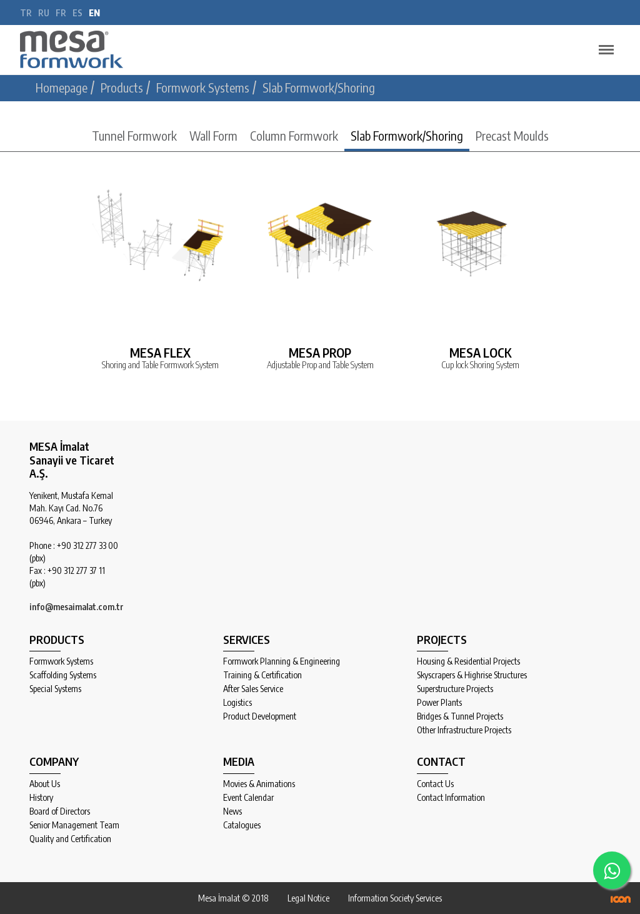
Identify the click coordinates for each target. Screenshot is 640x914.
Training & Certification (262, 675)
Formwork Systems (61, 661)
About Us (44, 784)
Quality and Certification (70, 839)
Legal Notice (308, 898)
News (232, 811)
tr (26, 13)
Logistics (237, 703)
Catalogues (242, 825)
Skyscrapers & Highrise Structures (472, 675)
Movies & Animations (259, 784)
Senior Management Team (74, 825)
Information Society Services (395, 898)
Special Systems (55, 689)
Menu (603, 44)
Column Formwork (294, 135)
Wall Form (213, 135)
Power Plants (439, 703)
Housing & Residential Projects (468, 661)
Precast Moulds (512, 135)
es (77, 13)
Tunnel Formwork (134, 135)
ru (43, 13)
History (41, 798)
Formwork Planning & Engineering (281, 661)
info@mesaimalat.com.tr (76, 606)
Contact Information (451, 798)
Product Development (259, 716)
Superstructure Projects (455, 689)
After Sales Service (253, 689)
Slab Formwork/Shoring (407, 135)
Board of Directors (59, 811)
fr (61, 13)
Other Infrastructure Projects (464, 730)
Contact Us (435, 784)
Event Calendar (248, 798)
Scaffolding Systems (62, 675)
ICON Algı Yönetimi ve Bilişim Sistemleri (621, 899)
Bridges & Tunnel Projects (460, 716)
